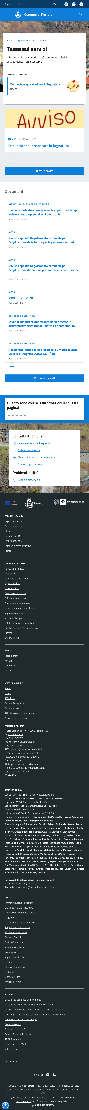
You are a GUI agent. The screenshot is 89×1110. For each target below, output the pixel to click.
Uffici (7, 531)
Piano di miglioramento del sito (20, 912)
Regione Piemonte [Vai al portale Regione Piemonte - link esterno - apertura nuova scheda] (13, 4)
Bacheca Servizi (13, 937)
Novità (12, 138)
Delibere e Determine (21, 315)
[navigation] (6, 14)
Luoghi (8, 693)
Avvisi (12, 232)
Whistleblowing (13, 982)
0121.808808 (15, 734)
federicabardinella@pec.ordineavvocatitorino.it (33, 887)
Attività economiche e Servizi (19, 713)
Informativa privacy (14, 947)
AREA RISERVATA (42, 1105)
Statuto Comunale (14, 942)
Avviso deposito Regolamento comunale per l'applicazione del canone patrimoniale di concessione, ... (44, 269)
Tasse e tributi (12, 656)
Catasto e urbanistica (15, 593)
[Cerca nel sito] (80, 14)
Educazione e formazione (17, 603)
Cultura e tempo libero (16, 598)
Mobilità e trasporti (14, 618)
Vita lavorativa (12, 638)
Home (10, 40)
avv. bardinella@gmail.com (25, 883)
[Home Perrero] (32, 14)
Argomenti (22, 40)
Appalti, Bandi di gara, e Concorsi (29, 204)
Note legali (10, 952)
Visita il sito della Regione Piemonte (23, 999)
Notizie (8, 660)
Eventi (8, 688)
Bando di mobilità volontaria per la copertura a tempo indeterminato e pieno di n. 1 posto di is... (43, 212)
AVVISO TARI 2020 (20, 297)
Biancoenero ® (23, 1101)
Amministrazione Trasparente (20, 903)
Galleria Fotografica (14, 703)
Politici (8, 551)
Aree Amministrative (15, 526)
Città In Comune (70, 1089)
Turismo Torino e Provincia (18, 1034)
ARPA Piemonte (13, 1039)
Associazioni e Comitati (16, 718)
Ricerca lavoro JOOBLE (16, 1044)
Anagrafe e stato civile (16, 578)
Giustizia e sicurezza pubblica (19, 608)
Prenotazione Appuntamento (19, 922)
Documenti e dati (44, 378)
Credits (8, 962)
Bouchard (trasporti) (15, 1029)
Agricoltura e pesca (14, 568)
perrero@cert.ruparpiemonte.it (26, 749)
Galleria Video (12, 708)
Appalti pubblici (12, 583)
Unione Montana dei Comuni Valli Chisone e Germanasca (34, 1009)
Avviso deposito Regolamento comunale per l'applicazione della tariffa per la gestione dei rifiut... (42, 240)
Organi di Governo (14, 521)
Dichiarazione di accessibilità (19, 907)
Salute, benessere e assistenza (20, 623)
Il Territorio (10, 698)
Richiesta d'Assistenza (16, 932)
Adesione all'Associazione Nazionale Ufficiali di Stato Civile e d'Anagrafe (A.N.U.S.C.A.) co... (43, 351)
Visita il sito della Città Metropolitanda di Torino (29, 1004)
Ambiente (10, 573)
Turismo (8, 633)
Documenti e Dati (13, 536)
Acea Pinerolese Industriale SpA (21, 1019)
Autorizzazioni (12, 588)
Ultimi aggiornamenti (15, 967)
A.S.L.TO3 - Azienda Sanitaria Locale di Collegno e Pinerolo (35, 1014)
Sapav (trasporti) (13, 1024)
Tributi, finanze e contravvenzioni (21, 628)
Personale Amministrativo (18, 546)
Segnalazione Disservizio (17, 927)
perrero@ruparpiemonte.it (24, 753)
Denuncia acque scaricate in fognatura (35, 84)
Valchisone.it (11, 1049)
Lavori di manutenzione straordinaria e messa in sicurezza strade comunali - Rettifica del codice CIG (41, 323)
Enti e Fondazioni (13, 541)
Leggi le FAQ (11, 917)
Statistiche (10, 972)
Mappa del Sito (12, 977)
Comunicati (10, 665)
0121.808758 (16, 738)
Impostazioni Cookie (15, 957)
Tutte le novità (44, 171)
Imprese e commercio (15, 613)
